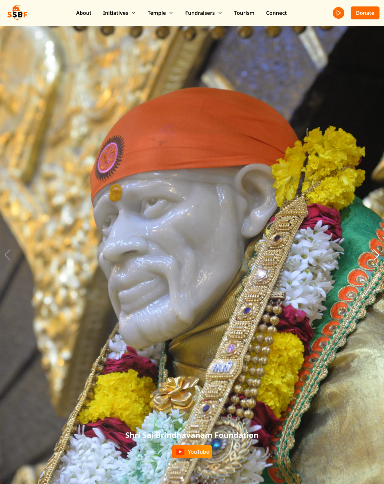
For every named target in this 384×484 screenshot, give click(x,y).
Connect (276, 12)
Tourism (244, 12)
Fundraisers (204, 12)
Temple (160, 12)
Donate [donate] (365, 12)
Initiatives (119, 12)
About (83, 12)
